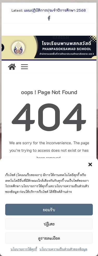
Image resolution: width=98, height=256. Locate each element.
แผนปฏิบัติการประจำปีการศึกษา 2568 (55, 10)
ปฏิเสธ (49, 224)
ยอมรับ (49, 209)
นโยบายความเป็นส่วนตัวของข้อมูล (63, 249)
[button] (90, 164)
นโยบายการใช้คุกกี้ (24, 249)
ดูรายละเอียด (49, 238)
